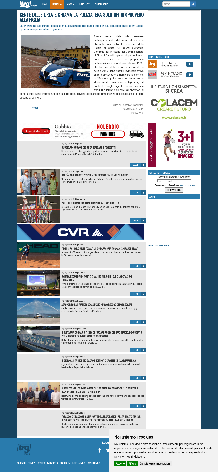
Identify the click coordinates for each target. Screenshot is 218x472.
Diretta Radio (101, 4)
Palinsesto (52, 463)
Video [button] (70, 4)
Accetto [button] (120, 463)
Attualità (81, 171)
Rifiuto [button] (132, 463)
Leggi (139, 165)
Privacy (31, 463)
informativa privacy (188, 185)
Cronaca (82, 329)
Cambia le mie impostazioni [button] (155, 463)
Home (46, 4)
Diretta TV (84, 4)
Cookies (41, 463)
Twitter (34, 107)
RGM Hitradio (94, 463)
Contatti (21, 463)
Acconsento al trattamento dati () (175, 185)
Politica (81, 385)
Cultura (81, 199)
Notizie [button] (57, 4)
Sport (80, 144)
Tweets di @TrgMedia (159, 245)
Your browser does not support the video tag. (174, 32)
